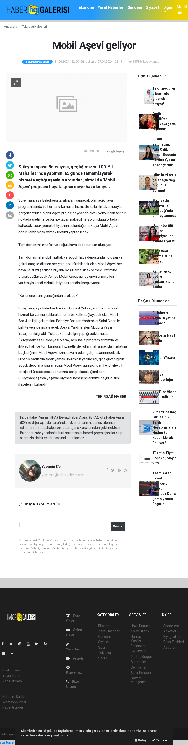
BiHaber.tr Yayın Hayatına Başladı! (164, 318)
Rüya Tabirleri (173, 642)
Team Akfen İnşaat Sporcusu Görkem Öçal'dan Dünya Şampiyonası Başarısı (165, 488)
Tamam (159, 740)
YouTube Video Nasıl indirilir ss (164, 397)
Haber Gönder (12, 707)
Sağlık (102, 658)
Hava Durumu (141, 626)
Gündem (135, 7)
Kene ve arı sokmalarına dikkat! (163, 256)
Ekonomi (86, 7)
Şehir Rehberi (141, 673)
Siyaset (152, 7)
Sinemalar (138, 662)
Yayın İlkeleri (11, 676)
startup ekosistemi (14, 742)
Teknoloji (104, 653)
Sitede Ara (171, 626)
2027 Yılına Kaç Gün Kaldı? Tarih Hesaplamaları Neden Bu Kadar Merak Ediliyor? (164, 427)
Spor (101, 647)
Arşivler (75, 658)
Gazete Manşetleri (139, 680)
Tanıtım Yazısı (164, 357)
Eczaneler (138, 646)
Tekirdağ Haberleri (34, 26)
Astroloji (169, 647)
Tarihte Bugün (141, 657)
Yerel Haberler (110, 7)
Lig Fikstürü (139, 651)
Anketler (169, 631)
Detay (141, 740)
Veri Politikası (12, 681)
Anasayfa (11, 26)
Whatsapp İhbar (14, 702)
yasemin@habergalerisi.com (63, 475)
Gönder (118, 526)
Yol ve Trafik (140, 631)
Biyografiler (172, 637)
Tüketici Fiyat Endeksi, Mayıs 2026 (164, 458)
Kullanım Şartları (14, 697)
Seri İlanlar (139, 667)
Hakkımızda (11, 670)
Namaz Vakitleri (137, 638)
